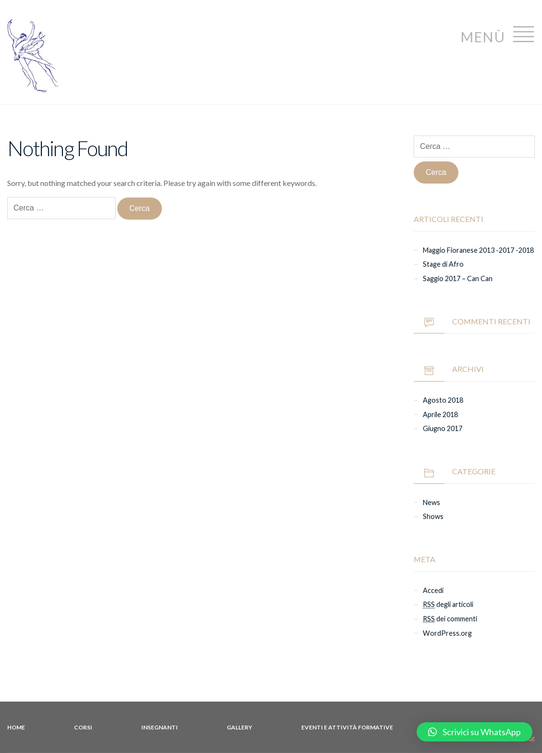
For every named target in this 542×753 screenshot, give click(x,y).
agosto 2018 (443, 400)
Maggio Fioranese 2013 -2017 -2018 (478, 250)
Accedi (433, 590)
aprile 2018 (440, 414)
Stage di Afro (443, 264)
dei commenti (450, 619)
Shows (433, 516)
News (431, 502)
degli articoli (448, 604)
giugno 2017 (442, 428)
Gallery (239, 727)
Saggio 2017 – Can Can (458, 278)
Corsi (83, 727)
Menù (498, 34)
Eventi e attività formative (347, 727)
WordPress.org (447, 633)
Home (16, 727)
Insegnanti (159, 727)
